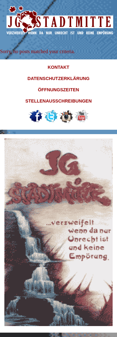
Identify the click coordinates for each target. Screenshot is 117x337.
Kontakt (58, 67)
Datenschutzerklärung (58, 78)
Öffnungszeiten (58, 89)
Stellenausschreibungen (58, 100)
